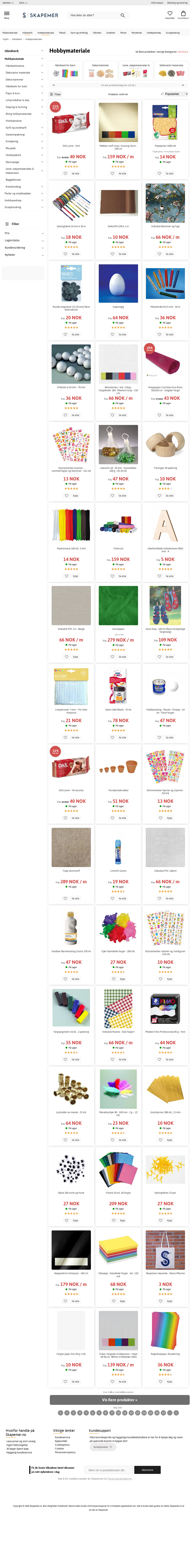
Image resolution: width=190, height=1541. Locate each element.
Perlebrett (137, 32)
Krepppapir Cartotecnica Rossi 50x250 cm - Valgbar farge (165, 409)
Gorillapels (118, 649)
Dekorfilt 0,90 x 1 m (118, 246)
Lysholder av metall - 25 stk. (71, 1132)
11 (124, 1433)
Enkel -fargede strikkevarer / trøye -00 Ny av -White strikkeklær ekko (118, 1375)
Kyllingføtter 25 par (165, 1213)
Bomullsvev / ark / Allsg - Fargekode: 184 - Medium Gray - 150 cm (118, 410)
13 (137, 1433)
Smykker (110, 32)
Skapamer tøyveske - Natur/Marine (165, 1293)
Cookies (59, 1468)
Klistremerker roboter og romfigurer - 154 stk (165, 973)
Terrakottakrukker (118, 810)
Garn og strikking (79, 32)
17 (163, 1433)
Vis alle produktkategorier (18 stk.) (118, 105)
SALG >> (23, 2)
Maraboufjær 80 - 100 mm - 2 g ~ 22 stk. (118, 1134)
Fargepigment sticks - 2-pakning (71, 1052)
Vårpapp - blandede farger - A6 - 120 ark (118, 1295)
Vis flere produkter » (119, 1419)
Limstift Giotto (118, 890)
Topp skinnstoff (71, 890)
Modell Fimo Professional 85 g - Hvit (165, 1052)
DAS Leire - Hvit (71, 165)
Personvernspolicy (65, 1472)
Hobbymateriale (46, 32)
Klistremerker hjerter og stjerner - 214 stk (165, 812)
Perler (123, 32)
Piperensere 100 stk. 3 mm (71, 568)
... (170, 1433)
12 (131, 1433)
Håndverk (27, 32)
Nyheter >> (8, 2)
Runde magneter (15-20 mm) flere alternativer (71, 328)
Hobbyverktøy (154, 32)
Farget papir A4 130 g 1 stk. (71, 1374)
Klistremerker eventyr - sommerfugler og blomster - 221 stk (71, 489)
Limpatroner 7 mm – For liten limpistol (71, 731)
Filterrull (118, 568)
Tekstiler (97, 32)
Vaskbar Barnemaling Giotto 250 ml (71, 971)
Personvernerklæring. (120, 1498)
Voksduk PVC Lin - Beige (71, 649)
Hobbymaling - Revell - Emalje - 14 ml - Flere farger (165, 731)
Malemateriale (10, 32)
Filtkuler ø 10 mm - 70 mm (71, 407)
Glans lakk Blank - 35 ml (118, 729)
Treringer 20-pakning (165, 488)
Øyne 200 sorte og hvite (71, 1213)
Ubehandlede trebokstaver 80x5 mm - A (165, 570)
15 (150, 1433)
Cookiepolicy (62, 1464)
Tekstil (62, 32)
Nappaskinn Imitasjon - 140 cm (71, 1293)
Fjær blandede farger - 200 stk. (118, 971)
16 (157, 1433)
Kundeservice (62, 1457)
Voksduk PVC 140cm (165, 890)
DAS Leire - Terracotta (71, 810)
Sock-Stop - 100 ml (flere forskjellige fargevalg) (165, 650)
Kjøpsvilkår (61, 1461)
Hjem (6, 39)
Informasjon (157, 2)
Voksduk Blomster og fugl (165, 246)
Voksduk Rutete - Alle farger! (118, 1052)
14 (144, 1433)
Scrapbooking (173, 32)
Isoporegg (118, 327)
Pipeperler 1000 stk (165, 165)
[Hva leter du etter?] (98, 15)
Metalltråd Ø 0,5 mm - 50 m (165, 327)
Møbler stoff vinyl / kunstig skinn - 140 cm (118, 167)
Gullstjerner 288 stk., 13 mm (165, 1132)
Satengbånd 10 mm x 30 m (71, 246)
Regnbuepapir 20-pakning (165, 1374)
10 (118, 1433)
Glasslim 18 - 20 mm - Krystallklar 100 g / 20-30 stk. (118, 489)
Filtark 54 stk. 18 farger (118, 1213)
